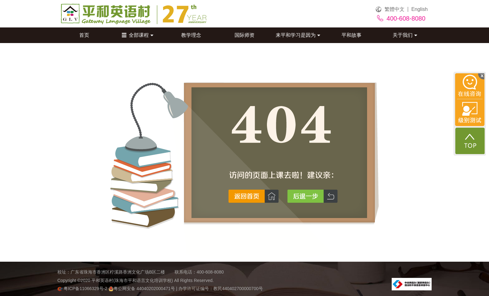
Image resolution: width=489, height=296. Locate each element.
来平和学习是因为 (298, 35)
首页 (84, 35)
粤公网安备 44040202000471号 (142, 288)
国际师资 (244, 35)
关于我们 (405, 35)
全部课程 (137, 35)
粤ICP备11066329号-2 (83, 288)
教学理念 (191, 35)
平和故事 (351, 35)
